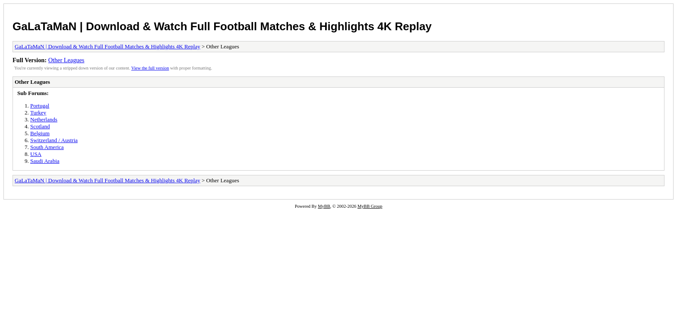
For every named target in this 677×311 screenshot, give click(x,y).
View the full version (150, 68)
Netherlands (43, 119)
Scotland (40, 126)
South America (47, 147)
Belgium (40, 133)
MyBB (324, 206)
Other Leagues (66, 60)
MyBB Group (369, 206)
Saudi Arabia (45, 161)
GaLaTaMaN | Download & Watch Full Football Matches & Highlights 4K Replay (222, 26)
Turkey (38, 112)
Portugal (39, 105)
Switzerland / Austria (54, 140)
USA (35, 154)
